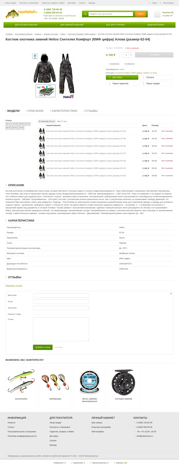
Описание (34, 110)
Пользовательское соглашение (22, 431)
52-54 (27, 124)
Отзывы (90, 110)
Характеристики (63, 110)
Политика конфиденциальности (22, 436)
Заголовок (12, 308)
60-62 (15, 128)
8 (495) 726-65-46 (52, 9)
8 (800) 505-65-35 (52, 12)
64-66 (21, 128)
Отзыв (10, 319)
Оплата (82, 3)
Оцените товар (14, 314)
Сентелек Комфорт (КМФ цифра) (128, 73)
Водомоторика (156, 25)
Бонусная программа (101, 427)
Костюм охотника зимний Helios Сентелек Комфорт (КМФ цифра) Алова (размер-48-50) (86, 146)
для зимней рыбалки (71, 25)
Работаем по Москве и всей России (59, 16)
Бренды (92, 3)
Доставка (72, 3)
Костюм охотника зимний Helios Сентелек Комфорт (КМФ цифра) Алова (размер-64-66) (86, 176)
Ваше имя (12, 295)
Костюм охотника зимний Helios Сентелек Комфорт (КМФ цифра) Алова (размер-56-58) (86, 161)
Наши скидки (10, 3)
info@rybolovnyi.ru (145, 436)
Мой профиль (98, 431)
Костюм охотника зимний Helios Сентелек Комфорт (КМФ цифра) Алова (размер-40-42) (86, 131)
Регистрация (167, 3)
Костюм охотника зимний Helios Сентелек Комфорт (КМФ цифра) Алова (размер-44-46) (86, 138)
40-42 (8, 124)
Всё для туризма (115, 25)
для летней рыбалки (26, 25)
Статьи (11, 427)
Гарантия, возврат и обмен (53, 3)
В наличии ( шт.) (47, 121)
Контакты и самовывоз (29, 3)
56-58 (8, 128)
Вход (153, 3)
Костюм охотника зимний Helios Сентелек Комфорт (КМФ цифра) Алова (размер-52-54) (86, 153)
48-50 (21, 124)
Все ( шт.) (62, 121)
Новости (11, 422)
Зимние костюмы (150, 73)
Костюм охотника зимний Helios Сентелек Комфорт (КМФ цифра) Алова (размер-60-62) (86, 168)
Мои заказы (97, 422)
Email (10, 301)
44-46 (15, 124)
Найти (140, 14)
